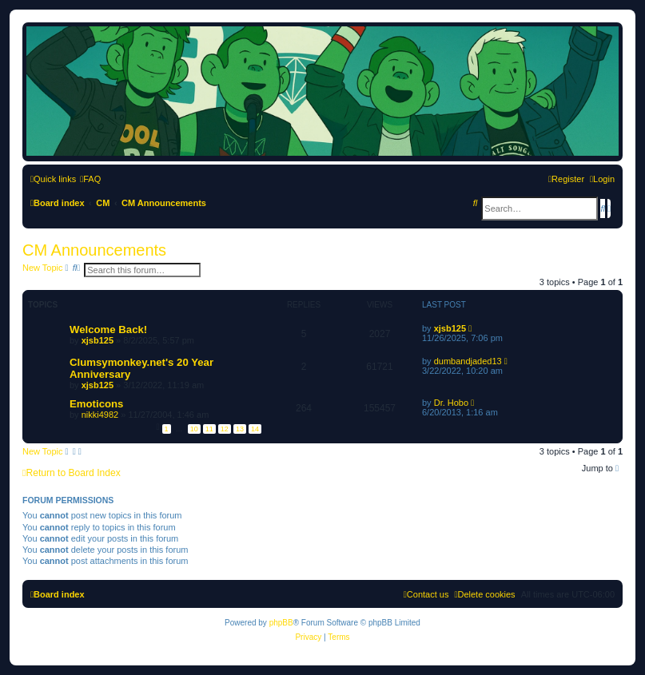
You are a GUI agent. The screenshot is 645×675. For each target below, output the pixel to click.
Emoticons (96, 404)
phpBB (281, 622)
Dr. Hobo (451, 402)
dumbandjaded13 (468, 361)
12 (225, 429)
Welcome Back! (108, 330)
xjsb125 (97, 340)
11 (209, 429)
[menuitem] (90, 179)
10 (194, 429)
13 (240, 429)
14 (255, 429)
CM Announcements (94, 250)
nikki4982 (100, 414)
